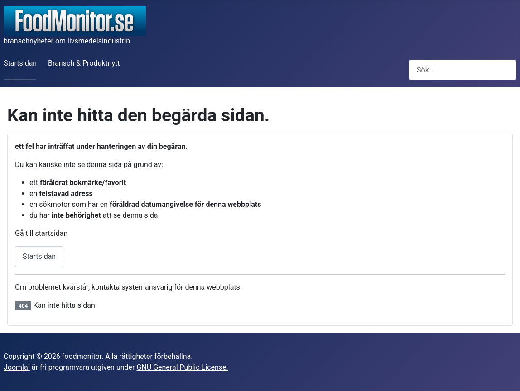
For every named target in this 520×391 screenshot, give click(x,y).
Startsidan (20, 63)
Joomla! (17, 367)
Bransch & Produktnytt (84, 63)
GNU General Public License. (182, 367)
